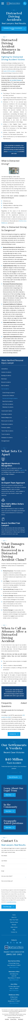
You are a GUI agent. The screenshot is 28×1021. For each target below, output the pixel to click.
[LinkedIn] (17, 942)
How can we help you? (7, 881)
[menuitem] (14, 369)
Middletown (4, 223)
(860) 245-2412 (14, 954)
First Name (4, 855)
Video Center (14, 927)
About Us (14, 917)
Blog (14, 929)
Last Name (4, 860)
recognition (22, 470)
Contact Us (14, 932)
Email (2, 871)
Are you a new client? (6, 876)
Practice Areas (14, 922)
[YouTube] (20, 942)
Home (14, 915)
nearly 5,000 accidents (10, 71)
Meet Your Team (14, 920)
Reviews (14, 924)
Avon (25, 221)
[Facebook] (11, 942)
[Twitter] (14, 942)
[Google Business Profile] (7, 942)
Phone (3, 865)
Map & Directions (13, 967)
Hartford (21, 221)
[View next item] (20, 772)
